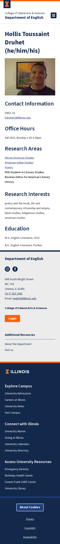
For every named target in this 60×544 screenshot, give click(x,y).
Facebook (15, 269)
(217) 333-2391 (14, 294)
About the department (18, 344)
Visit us (9, 350)
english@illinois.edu (24, 299)
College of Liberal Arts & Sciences (25, 13)
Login (12, 318)
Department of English (24, 17)
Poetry (9, 168)
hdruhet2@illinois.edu (18, 118)
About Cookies (30, 507)
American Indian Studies (19, 163)
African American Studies (19, 158)
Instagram (7, 269)
